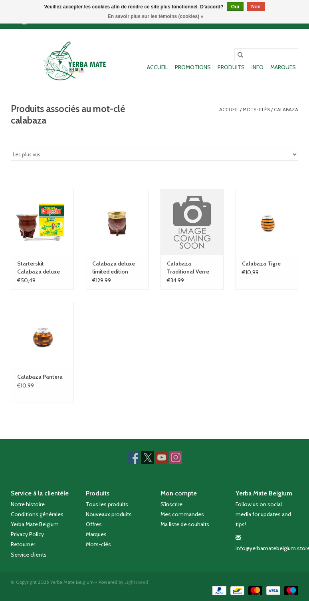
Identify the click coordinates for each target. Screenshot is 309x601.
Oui (235, 7)
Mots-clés (256, 109)
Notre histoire (28, 504)
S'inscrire (171, 504)
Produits (231, 67)
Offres (94, 524)
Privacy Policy (27, 534)
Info (257, 67)
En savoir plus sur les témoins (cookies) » (155, 16)
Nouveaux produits (109, 514)
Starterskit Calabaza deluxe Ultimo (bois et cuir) (42, 268)
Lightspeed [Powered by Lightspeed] (136, 582)
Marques (283, 67)
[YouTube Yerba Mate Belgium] (161, 457)
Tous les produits (107, 504)
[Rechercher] (266, 54)
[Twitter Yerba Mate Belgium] (147, 457)
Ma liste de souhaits (184, 524)
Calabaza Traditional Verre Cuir (188, 268)
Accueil (157, 67)
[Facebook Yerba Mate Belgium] (133, 457)
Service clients (29, 554)
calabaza (286, 109)
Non (255, 7)
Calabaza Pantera (40, 376)
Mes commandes (182, 514)
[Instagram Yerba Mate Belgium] (175, 457)
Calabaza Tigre (261, 263)
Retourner (23, 544)
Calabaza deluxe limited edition (113, 267)
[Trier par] (154, 154)
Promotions (193, 67)
